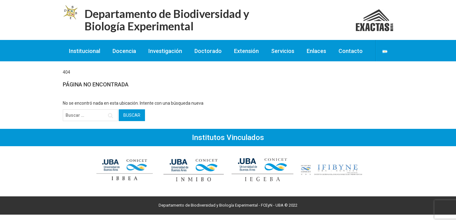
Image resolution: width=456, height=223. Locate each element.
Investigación (165, 51)
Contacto (351, 51)
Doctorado (208, 51)
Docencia (124, 51)
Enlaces (316, 51)
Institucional (84, 51)
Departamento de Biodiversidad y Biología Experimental (166, 20)
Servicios (282, 51)
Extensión (246, 51)
